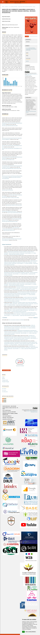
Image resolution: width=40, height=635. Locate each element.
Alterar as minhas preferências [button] (31, 631)
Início (3, 6)
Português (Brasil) (5, 380)
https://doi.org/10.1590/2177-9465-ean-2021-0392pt (10, 197)
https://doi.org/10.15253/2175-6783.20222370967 (14, 205)
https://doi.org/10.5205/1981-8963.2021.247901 (10, 221)
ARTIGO (27, 61)
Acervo (6, 6)
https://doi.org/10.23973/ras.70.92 (9, 230)
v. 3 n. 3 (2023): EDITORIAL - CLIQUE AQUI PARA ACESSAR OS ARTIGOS (20, 6)
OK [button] (23, 631)
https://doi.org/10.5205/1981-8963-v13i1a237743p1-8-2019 (11, 168)
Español (3, 378)
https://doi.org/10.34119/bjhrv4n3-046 (8, 159)
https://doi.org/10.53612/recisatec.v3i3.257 (11, 24)
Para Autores (4, 390)
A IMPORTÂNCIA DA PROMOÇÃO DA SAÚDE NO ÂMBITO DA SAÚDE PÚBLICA (20, 251)
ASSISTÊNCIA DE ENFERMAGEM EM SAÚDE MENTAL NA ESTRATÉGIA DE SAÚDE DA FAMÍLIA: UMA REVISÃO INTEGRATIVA (20, 337)
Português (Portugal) (5, 381)
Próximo (35, 317)
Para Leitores (4, 388)
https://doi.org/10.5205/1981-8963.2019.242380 (10, 125)
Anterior (5, 317)
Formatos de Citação (31, 114)
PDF (27, 36)
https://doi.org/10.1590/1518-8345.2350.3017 (9, 211)
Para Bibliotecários (5, 391)
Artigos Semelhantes (6, 244)
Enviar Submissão (6, 370)
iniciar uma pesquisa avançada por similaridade (16, 319)
